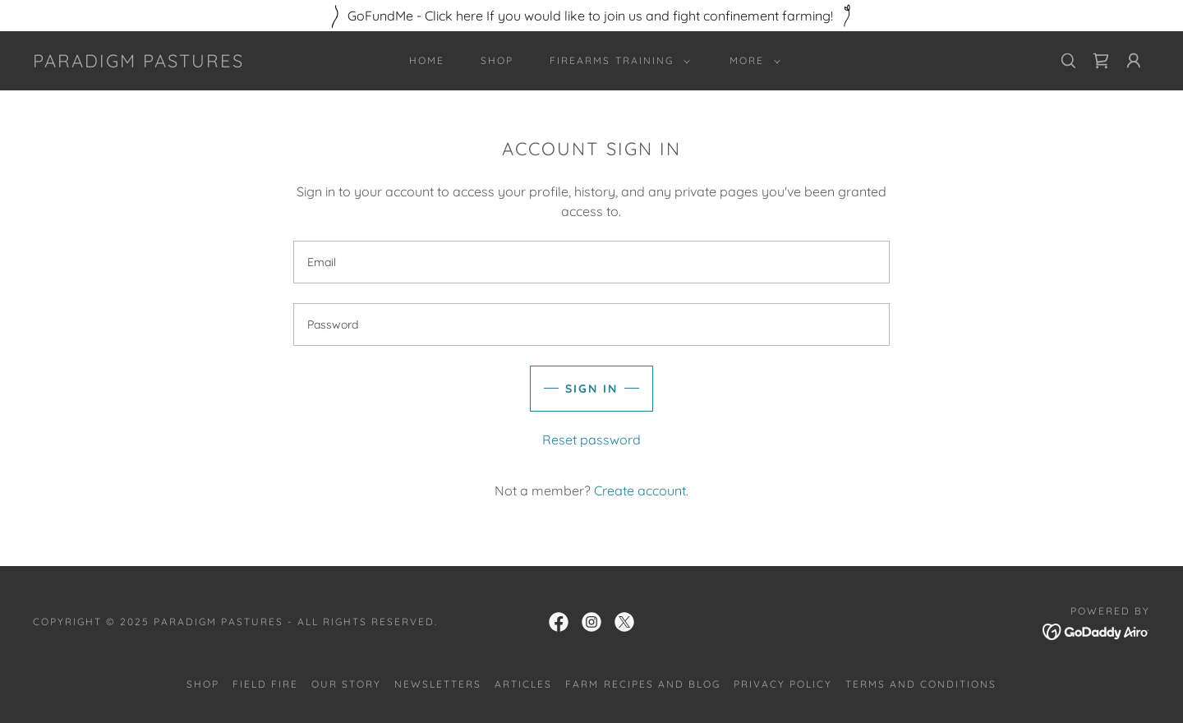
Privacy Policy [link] (783, 684)
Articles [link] (523, 684)
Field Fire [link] (265, 684)
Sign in (591, 388)
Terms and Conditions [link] (921, 684)
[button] (616, 61)
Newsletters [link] (437, 684)
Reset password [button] (591, 439)
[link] (138, 62)
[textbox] (591, 262)
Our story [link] (346, 684)
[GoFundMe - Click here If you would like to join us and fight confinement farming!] (591, 15)
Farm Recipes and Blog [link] (642, 684)
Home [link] (426, 60)
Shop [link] (497, 60)
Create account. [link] (641, 490)
